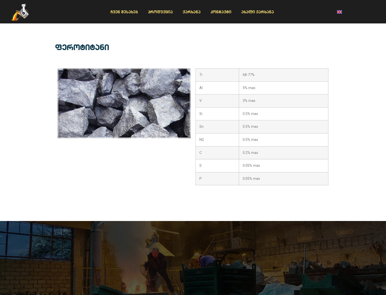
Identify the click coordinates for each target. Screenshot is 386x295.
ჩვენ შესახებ (124, 11)
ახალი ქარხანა (257, 11)
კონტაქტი (220, 11)
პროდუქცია (160, 11)
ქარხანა (192, 11)
